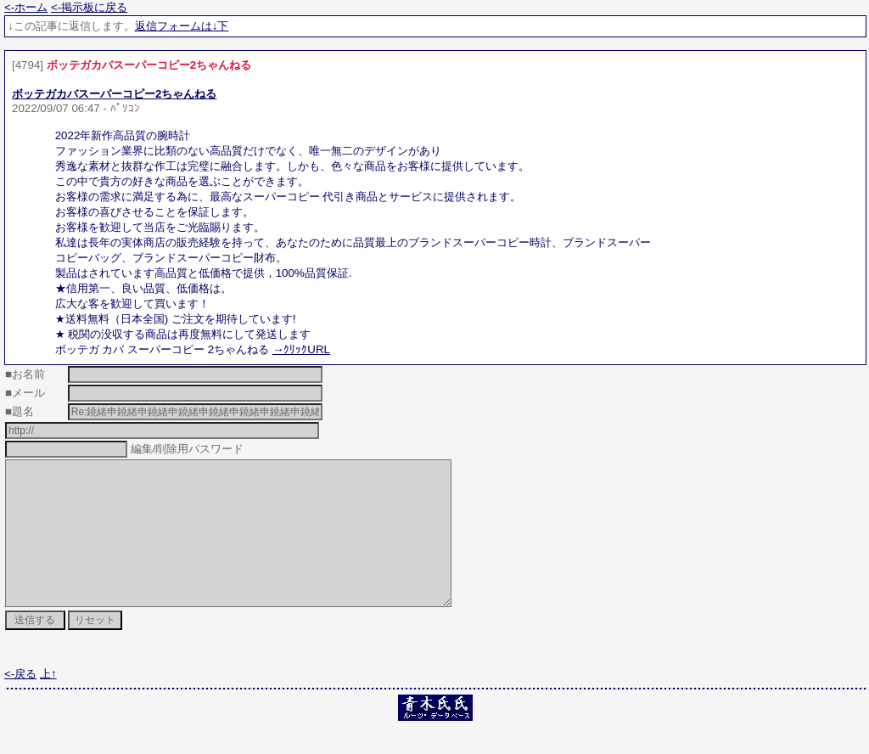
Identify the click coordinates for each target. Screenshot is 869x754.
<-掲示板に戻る (89, 7)
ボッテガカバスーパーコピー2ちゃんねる (114, 93)
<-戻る (20, 704)
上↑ (48, 704)
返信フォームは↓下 (182, 26)
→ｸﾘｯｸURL (301, 349)
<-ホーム (26, 7)
